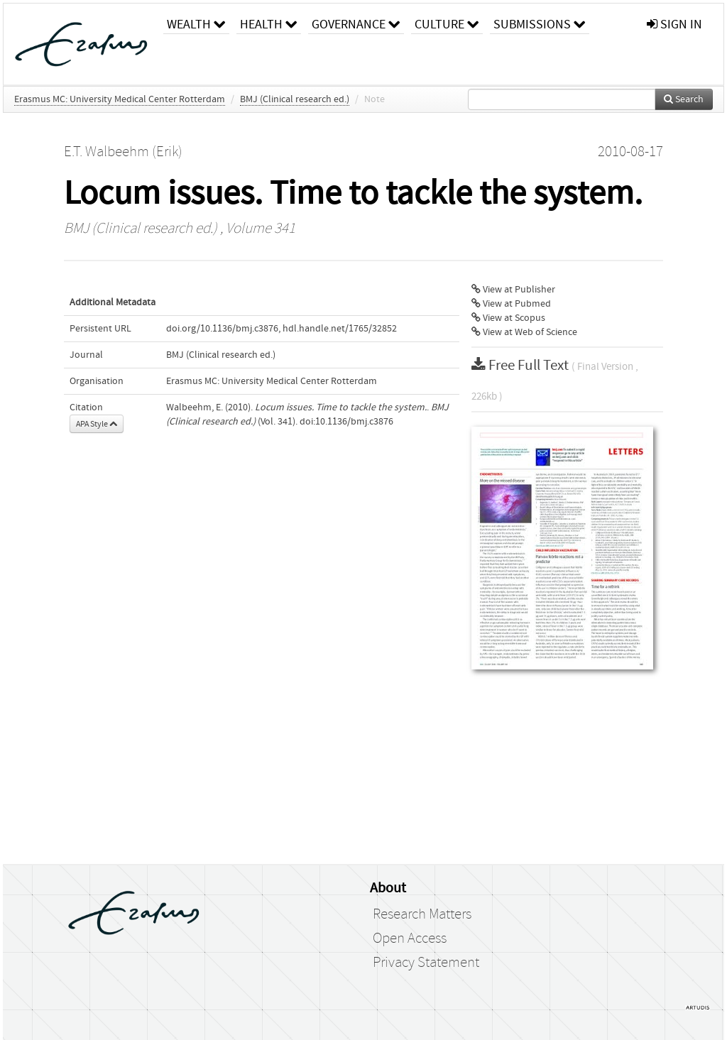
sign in (674, 24)
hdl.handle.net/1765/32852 (340, 328)
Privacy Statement (426, 962)
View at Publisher (513, 289)
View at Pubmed (511, 304)
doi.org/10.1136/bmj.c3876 (222, 328)
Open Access (410, 938)
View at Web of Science (524, 332)
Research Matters (422, 914)
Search (684, 99)
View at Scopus (508, 318)
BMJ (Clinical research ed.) (294, 99)
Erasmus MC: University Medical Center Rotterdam (119, 99)
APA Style (96, 424)
